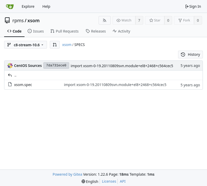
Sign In (193, 6)
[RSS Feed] (105, 20)
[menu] (90, 181)
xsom (33, 20)
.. (15, 75)
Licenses (109, 181)
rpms (18, 20)
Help (46, 6)
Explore (28, 6)
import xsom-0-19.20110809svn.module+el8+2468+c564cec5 (122, 65)
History (190, 54)
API (122, 181)
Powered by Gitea (67, 174)
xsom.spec (23, 84)
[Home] (10, 6)
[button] (55, 45)
